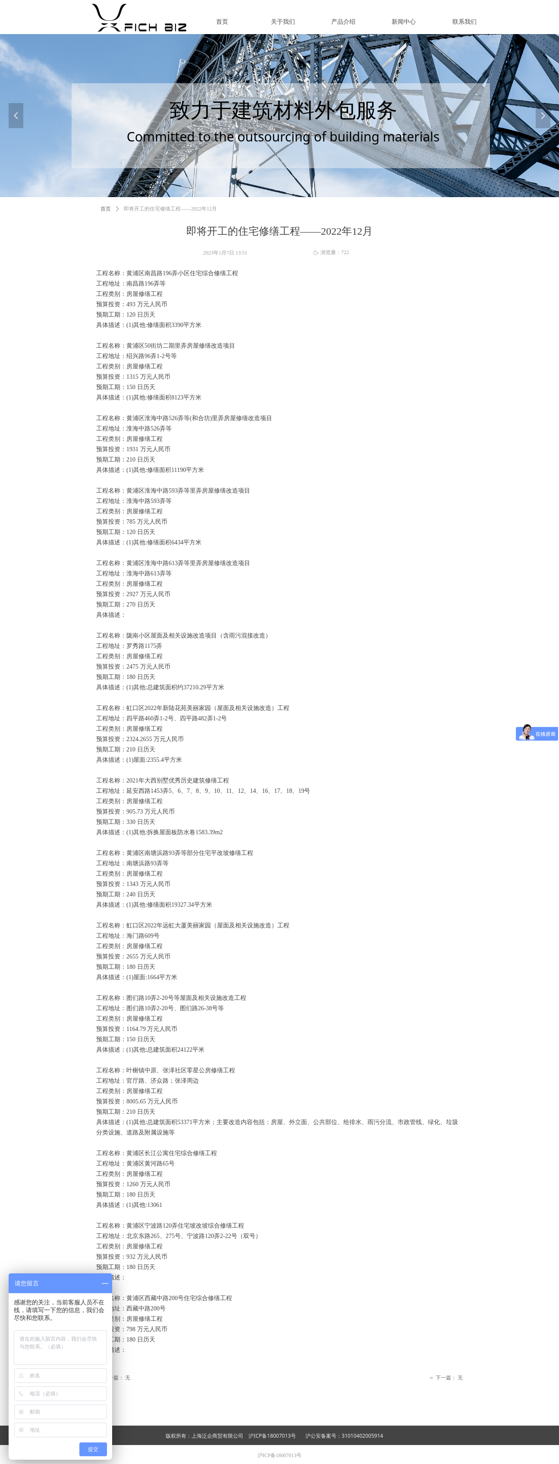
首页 (105, 209)
